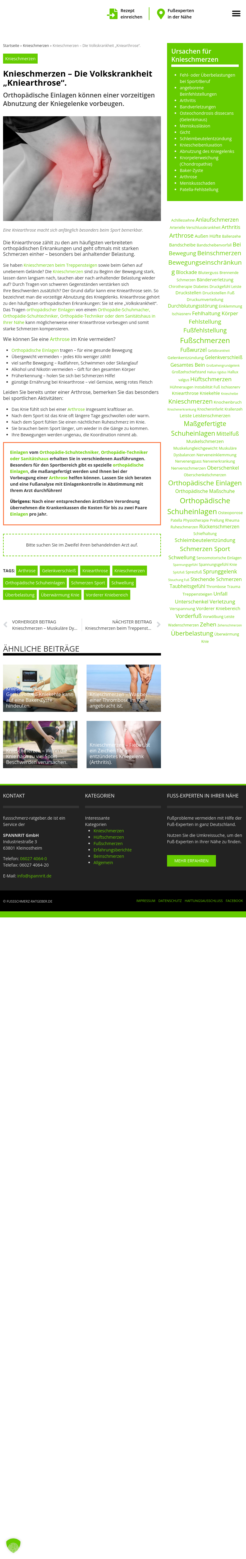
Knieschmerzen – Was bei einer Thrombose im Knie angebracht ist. (118, 698)
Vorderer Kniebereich (107, 595)
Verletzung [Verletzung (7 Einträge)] (222, 601)
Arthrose (60, 339)
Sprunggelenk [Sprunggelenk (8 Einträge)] (220, 571)
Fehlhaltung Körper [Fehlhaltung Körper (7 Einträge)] (215, 313)
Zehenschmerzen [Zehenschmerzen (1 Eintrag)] (229, 625)
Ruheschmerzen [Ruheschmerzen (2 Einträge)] (184, 527)
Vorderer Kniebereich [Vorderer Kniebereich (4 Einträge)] (218, 608)
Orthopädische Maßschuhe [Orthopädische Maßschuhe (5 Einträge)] (205, 491)
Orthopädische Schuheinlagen (35, 583)
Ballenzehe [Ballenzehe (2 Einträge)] (231, 236)
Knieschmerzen (36, 45)
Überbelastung (20, 595)
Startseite (11, 45)
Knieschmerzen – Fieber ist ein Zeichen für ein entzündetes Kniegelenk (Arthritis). (120, 750)
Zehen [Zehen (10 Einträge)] (208, 624)
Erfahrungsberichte (113, 846)
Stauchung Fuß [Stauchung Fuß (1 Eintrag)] (178, 580)
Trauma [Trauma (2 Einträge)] (234, 586)
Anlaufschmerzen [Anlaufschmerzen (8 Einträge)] (217, 219)
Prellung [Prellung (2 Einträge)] (217, 520)
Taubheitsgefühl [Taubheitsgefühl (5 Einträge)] (187, 586)
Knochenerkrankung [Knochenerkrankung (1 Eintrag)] (181, 409)
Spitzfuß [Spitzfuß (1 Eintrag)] (179, 572)
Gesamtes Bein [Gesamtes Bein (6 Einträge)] (187, 365)
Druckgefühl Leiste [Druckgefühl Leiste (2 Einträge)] (225, 286)
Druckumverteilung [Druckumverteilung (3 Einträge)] (205, 299)
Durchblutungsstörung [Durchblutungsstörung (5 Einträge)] (193, 305)
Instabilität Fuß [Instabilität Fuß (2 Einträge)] (207, 387)
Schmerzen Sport (88, 583)
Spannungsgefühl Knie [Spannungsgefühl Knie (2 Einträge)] (218, 564)
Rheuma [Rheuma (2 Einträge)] (232, 520)
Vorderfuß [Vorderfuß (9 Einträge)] (189, 615)
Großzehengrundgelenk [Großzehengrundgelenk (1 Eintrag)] (223, 365)
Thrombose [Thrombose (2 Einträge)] (216, 586)
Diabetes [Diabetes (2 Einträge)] (201, 286)
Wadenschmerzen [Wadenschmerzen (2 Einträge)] (183, 625)
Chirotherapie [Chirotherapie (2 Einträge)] (180, 286)
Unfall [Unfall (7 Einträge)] (220, 593)
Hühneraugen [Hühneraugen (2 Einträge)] (181, 387)
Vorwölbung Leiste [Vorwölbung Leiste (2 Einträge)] (218, 616)
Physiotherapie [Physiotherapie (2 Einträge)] (196, 520)
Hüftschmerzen (109, 833)
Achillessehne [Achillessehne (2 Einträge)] (183, 220)
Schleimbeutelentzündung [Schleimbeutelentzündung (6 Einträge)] (205, 540)
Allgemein (103, 859)
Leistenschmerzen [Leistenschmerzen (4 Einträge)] (211, 415)
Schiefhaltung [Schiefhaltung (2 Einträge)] (205, 533)
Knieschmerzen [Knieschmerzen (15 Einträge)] (190, 401)
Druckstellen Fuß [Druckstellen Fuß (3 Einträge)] (219, 293)
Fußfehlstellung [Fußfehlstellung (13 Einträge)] (205, 330)
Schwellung (122, 583)
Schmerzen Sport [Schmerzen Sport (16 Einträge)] (205, 548)
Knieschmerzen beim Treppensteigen (60, 265)
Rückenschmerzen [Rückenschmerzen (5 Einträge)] (219, 526)
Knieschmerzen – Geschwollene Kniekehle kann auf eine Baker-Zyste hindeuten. (39, 695)
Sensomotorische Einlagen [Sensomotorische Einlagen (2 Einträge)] (218, 557)
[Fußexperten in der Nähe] (160, 13)
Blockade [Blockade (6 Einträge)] (186, 272)
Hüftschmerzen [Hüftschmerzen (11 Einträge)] (211, 379)
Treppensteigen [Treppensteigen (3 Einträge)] (197, 594)
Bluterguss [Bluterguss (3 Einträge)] (208, 272)
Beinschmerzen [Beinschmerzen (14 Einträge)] (219, 253)
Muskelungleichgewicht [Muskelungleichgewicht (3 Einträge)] (195, 448)
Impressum (145, 897)
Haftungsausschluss (204, 897)
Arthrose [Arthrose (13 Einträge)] (181, 235)
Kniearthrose (95, 570)
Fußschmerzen (108, 840)
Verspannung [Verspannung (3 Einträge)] (182, 608)
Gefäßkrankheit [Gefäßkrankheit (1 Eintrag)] (219, 350)
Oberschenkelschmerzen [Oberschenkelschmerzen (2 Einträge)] (205, 474)
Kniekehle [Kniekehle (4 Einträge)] (210, 393)
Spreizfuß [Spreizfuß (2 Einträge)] (194, 572)
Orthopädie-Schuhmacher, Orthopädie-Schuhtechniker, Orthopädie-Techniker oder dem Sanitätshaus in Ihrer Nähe (79, 316)
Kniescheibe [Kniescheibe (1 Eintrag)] (229, 393)
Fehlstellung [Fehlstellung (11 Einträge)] (205, 321)
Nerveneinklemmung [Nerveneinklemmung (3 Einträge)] (216, 454)
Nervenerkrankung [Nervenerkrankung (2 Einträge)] (219, 461)
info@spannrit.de (34, 872)
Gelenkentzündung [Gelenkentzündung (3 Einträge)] (186, 357)
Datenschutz (170, 897)
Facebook (234, 897)
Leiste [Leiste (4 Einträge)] (185, 415)
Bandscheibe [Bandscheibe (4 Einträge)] (182, 245)
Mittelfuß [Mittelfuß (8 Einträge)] (227, 433)
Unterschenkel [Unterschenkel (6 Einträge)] (191, 601)
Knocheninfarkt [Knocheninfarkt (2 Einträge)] (210, 409)
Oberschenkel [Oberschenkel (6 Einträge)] (223, 467)
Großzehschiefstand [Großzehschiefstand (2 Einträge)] (189, 372)
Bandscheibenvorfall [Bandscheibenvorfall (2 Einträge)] (214, 245)
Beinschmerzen (109, 852)
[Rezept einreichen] (112, 13)
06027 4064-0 (33, 855)
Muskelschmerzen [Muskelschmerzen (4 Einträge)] (205, 441)
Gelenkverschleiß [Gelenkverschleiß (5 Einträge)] (223, 357)
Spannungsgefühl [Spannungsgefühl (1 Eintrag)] (185, 565)
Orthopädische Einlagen (35, 350)
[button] (236, 14)
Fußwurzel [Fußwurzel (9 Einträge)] (193, 349)
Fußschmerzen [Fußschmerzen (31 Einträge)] (205, 340)
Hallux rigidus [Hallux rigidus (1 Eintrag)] (217, 372)
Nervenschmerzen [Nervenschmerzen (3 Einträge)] (188, 468)
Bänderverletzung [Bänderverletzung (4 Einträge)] (215, 279)
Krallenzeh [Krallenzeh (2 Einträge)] (233, 409)
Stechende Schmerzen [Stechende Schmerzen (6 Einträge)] (216, 579)
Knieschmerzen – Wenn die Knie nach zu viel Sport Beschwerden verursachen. (36, 753)
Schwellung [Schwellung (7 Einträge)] (181, 557)
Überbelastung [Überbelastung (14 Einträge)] (192, 633)
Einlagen (19, 452)
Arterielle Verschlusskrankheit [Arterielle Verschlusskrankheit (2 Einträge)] (195, 227)
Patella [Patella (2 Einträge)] (176, 520)
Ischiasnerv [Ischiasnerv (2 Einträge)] (230, 387)
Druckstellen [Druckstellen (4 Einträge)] (188, 292)
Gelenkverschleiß (59, 570)
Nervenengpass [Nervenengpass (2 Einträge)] (188, 461)
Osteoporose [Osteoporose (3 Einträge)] (230, 512)
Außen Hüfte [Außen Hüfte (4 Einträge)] (208, 236)
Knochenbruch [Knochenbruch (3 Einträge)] (228, 402)
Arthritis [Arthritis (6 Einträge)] (231, 227)
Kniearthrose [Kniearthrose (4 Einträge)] (185, 393)
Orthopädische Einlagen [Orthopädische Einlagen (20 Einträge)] (205, 482)
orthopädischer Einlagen (50, 309)
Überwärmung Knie (60, 595)
